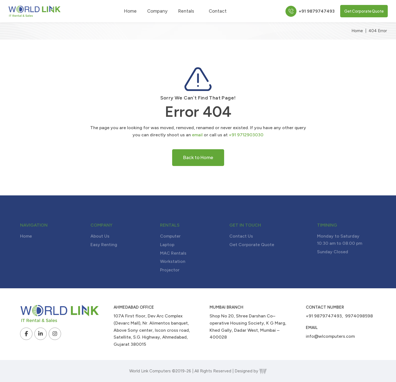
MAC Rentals (173, 261)
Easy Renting (103, 252)
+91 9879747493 (324, 316)
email (197, 134)
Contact (218, 11)
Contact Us (241, 244)
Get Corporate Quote (364, 11)
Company (157, 11)
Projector (170, 278)
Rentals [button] (188, 11)
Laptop (167, 252)
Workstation (172, 269)
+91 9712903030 (246, 134)
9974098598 (359, 316)
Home (130, 11)
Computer (170, 244)
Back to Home (198, 157)
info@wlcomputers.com (330, 336)
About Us (99, 244)
